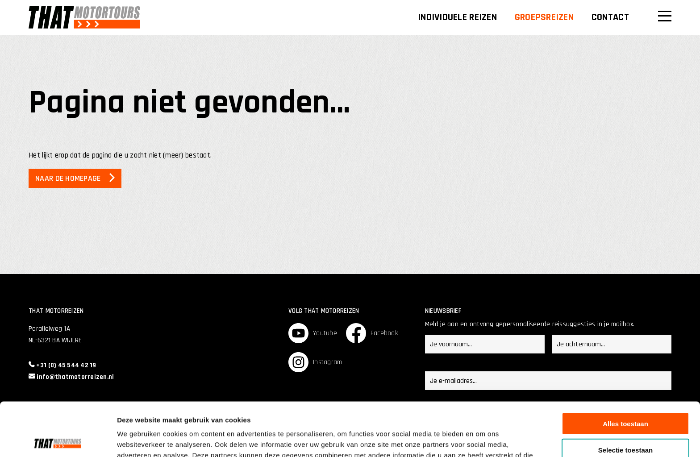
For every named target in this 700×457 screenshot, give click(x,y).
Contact (610, 17)
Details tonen (482, 439)
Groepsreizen (544, 17)
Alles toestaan (625, 368)
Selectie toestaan (625, 394)
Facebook (372, 333)
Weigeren (625, 420)
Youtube (312, 333)
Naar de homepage (67, 178)
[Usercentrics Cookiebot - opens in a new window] (58, 439)
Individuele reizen (457, 17)
